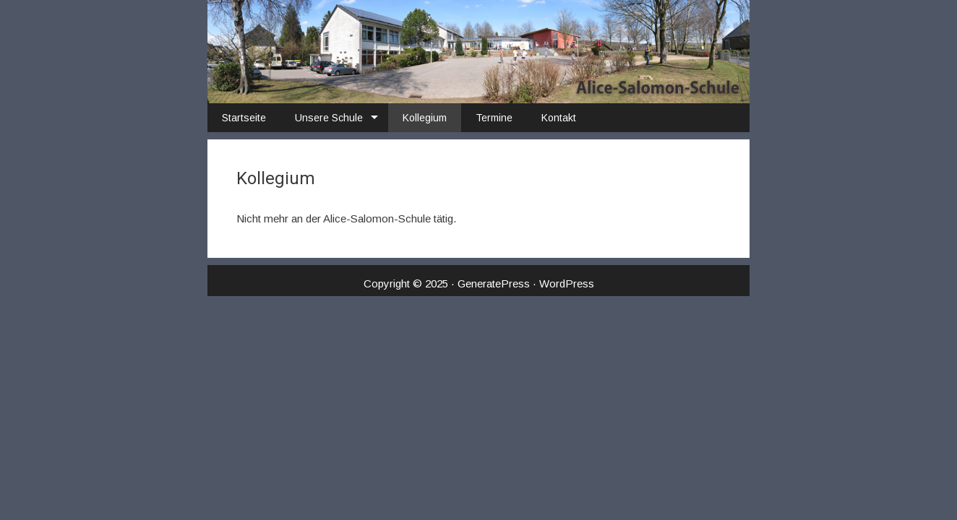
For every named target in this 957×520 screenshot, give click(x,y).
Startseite (244, 118)
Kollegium (425, 118)
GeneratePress (494, 283)
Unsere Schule (329, 118)
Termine (494, 118)
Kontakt (558, 118)
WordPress (566, 283)
